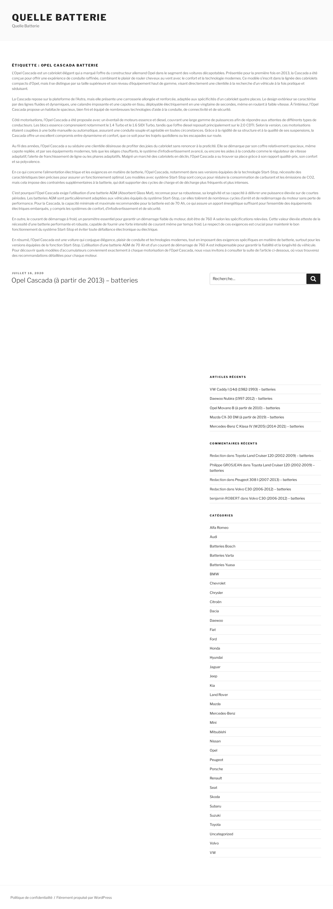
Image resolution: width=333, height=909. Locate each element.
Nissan (215, 741)
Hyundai (216, 657)
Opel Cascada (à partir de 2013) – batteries (74, 280)
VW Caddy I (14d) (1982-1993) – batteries (243, 389)
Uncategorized (221, 834)
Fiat (213, 629)
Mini (213, 722)
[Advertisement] (265, 330)
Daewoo (216, 620)
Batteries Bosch (222, 546)
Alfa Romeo (219, 527)
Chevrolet (217, 583)
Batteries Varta (222, 555)
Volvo (214, 843)
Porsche (216, 769)
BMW (214, 574)
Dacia (214, 611)
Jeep (213, 676)
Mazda (215, 704)
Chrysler (216, 592)
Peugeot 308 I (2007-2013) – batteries (266, 479)
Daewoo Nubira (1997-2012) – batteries (241, 398)
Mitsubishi (218, 732)
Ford (213, 639)
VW (213, 852)
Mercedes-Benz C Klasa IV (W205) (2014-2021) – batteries (257, 426)
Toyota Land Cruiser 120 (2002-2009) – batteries (274, 455)
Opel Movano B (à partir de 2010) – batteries (245, 408)
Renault (216, 778)
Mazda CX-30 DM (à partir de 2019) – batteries (247, 417)
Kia (212, 685)
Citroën (215, 602)
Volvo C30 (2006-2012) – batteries (263, 489)
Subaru (215, 806)
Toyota (215, 824)
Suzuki (215, 815)
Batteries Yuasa (222, 565)
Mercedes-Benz (222, 713)
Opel (213, 750)
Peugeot (216, 760)
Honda (215, 648)
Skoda (215, 797)
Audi (213, 537)
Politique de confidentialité (31, 897)
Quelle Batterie (59, 17)
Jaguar (215, 667)
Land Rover (219, 694)
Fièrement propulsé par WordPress (84, 897)
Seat (213, 787)
